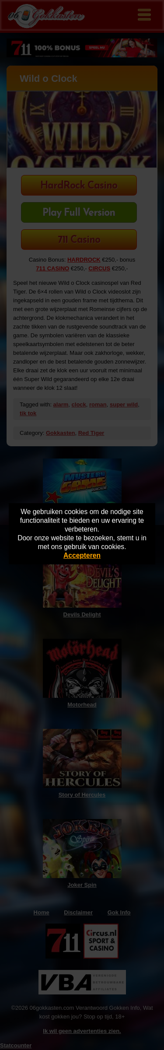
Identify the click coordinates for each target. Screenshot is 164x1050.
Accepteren (82, 555)
